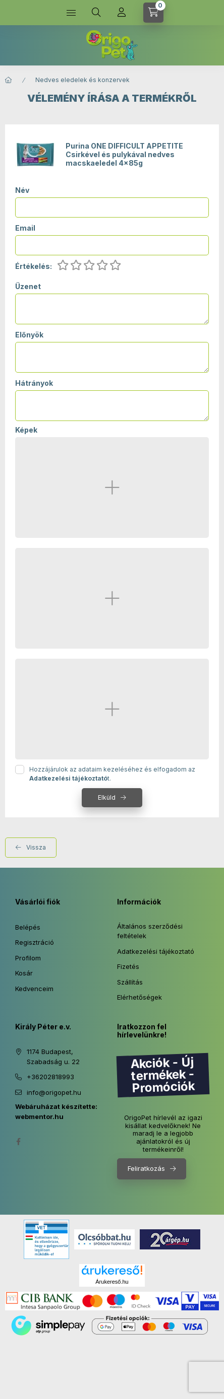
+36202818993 (50, 1077)
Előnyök (29, 335)
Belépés (27, 927)
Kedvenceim (34, 989)
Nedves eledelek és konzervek (82, 80)
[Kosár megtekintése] (153, 13)
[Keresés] (96, 13)
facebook (18, 1142)
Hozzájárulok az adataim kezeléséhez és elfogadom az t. (112, 773)
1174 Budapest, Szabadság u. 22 (53, 1056)
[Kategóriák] (71, 13)
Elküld (107, 797)
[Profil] (121, 13)
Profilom (28, 958)
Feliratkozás (146, 1168)
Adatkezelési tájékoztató (155, 951)
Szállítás (130, 982)
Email (25, 228)
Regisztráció (34, 942)
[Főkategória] (8, 80)
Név (22, 190)
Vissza (36, 847)
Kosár (24, 973)
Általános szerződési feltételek (150, 931)
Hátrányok (34, 383)
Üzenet (28, 287)
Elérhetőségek (139, 997)
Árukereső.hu (111, 1282)
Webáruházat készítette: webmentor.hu (56, 1111)
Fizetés (128, 966)
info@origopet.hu (54, 1092)
